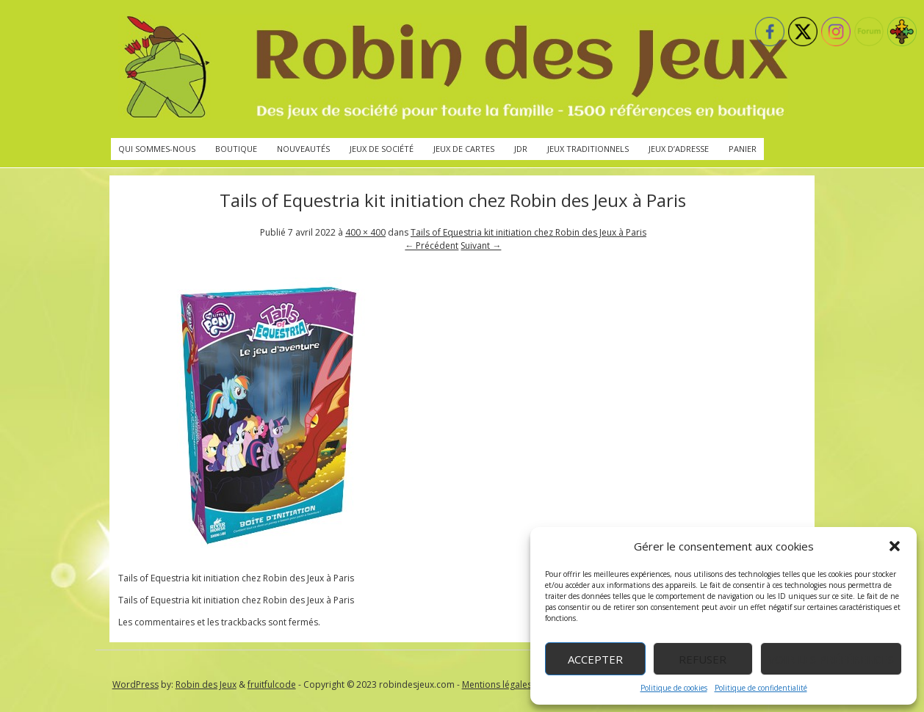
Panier (743, 148)
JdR (520, 148)
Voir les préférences (831, 659)
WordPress (135, 684)
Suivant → (481, 245)
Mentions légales (497, 684)
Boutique (236, 148)
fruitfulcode (272, 684)
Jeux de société (382, 148)
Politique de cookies (673, 688)
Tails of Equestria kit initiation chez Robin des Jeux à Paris (528, 232)
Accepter (595, 659)
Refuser (702, 659)
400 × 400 (365, 232)
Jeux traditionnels (588, 148)
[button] (894, 546)
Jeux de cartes (463, 148)
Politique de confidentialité (761, 688)
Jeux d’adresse (679, 148)
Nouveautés (303, 148)
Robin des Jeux (206, 684)
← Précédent (431, 245)
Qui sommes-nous (156, 148)
